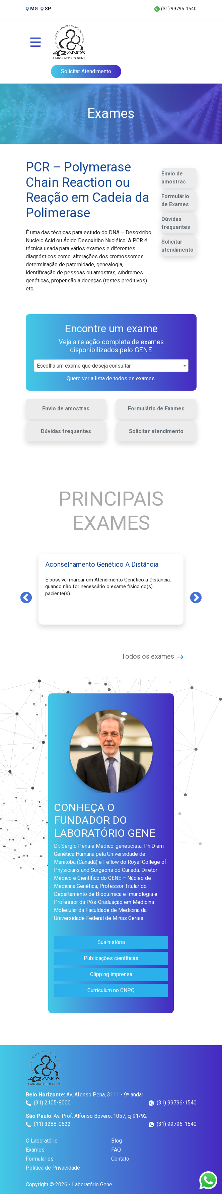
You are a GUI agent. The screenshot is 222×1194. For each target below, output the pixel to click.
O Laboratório (42, 1141)
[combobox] (111, 365)
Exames (35, 1150)
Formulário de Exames (175, 200)
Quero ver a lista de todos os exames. (111, 378)
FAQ (116, 1150)
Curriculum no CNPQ (111, 990)
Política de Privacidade (53, 1168)
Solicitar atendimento (177, 246)
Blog (116, 1141)
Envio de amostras (173, 177)
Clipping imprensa (111, 974)
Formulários (40, 1159)
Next (196, 597)
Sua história (111, 942)
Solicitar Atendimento (86, 71)
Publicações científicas (111, 958)
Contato (120, 1159)
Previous (26, 597)
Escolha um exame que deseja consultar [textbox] (84, 366)
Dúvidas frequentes (175, 223)
